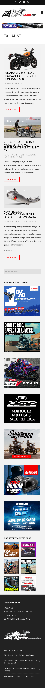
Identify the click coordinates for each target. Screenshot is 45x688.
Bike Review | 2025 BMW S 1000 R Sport (19, 655)
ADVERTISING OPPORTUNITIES (18, 611)
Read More (12, 110)
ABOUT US (8, 608)
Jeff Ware (12, 155)
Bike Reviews (28, 155)
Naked (19, 157)
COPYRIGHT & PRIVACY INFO (17, 619)
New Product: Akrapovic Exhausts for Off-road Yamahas (20, 214)
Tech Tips (9, 157)
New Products (32, 222)
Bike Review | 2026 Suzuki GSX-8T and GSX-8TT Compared (21, 662)
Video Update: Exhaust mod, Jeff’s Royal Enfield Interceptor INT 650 (21, 146)
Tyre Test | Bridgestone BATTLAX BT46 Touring (19, 669)
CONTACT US (10, 615)
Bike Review (13, 84)
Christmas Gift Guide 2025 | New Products (20, 676)
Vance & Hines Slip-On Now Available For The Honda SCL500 (20, 76)
